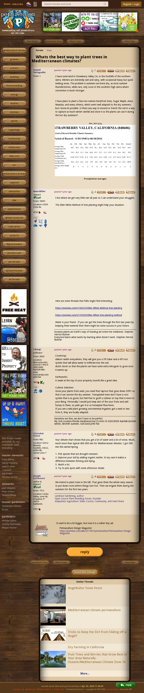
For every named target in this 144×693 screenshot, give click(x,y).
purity (14, 121)
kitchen (14, 112)
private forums (14, 271)
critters (14, 68)
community (14, 138)
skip (14, 200)
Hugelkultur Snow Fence (85, 588)
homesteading (14, 86)
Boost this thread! (84, 572)
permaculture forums (14, 50)
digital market (14, 244)
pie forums (14, 262)
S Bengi (37, 349)
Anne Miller (39, 191)
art (14, 165)
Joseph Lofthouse (39, 477)
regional (14, 182)
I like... (36, 218)
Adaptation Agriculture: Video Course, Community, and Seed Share (89, 501)
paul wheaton (112, 689)
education (14, 191)
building (14, 77)
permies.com (14, 253)
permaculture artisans (14, 174)
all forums (14, 279)
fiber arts (14, 156)
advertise (29, 689)
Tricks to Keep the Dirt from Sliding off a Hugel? (97, 634)
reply (84, 552)
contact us (17, 689)
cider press (14, 226)
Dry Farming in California (86, 647)
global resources (14, 218)
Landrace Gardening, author (69, 496)
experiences (14, 209)
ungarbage (14, 130)
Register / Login (131, 4)
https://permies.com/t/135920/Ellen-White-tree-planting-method (88, 315)
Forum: (40, 50)
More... (84, 673)
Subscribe (17, 4)
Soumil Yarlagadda (39, 71)
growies (14, 59)
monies (14, 103)
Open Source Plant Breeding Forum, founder (78, 498)
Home (7, 4)
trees (49, 50)
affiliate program (43, 689)
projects (14, 235)
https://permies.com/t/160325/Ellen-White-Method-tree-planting (88, 308)
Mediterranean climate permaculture (94, 610)
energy (14, 95)
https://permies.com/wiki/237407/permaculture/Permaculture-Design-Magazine (96, 532)
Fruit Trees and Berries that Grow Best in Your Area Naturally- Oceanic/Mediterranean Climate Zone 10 (97, 658)
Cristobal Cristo (38, 434)
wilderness (14, 147)
